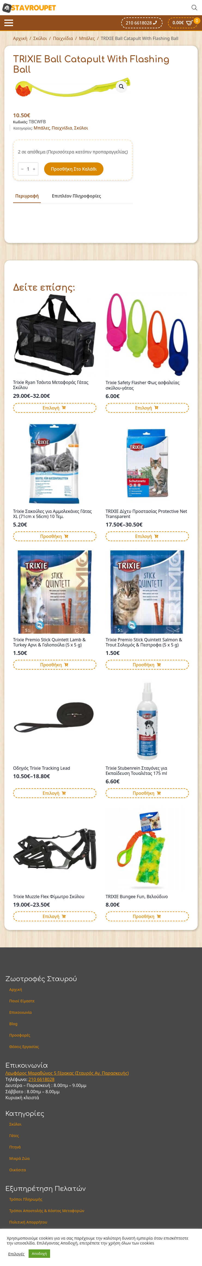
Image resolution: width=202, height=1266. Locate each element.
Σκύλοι (40, 38)
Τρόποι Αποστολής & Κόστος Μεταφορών (46, 1210)
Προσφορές (19, 1035)
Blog (13, 1023)
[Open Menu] (8, 23)
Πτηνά (15, 1147)
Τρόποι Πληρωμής (25, 1199)
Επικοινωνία (20, 1012)
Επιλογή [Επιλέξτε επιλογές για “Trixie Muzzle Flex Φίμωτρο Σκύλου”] (51, 916)
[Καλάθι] (183, 22)
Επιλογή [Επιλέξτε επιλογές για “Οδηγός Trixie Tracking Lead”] (51, 793)
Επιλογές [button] (16, 1253)
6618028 (45, 1079)
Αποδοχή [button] (39, 1253)
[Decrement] (22, 169)
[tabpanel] (73, 215)
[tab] (27, 196)
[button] (121, 86)
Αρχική (20, 38)
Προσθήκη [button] (51, 536)
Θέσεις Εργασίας (24, 1046)
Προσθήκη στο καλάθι (74, 169)
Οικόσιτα (17, 1169)
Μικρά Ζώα (19, 1158)
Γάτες (14, 1135)
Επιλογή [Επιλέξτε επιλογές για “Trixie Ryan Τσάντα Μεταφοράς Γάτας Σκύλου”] (51, 408)
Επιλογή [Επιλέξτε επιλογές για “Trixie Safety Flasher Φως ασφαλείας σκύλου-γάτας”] (143, 408)
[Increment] (34, 169)
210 (33, 1079)
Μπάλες (87, 38)
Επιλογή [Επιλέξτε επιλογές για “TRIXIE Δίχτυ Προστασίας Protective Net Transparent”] (143, 536)
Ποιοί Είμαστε (22, 1000)
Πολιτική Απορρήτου (28, 1222)
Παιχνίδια (63, 38)
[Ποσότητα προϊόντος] (28, 168)
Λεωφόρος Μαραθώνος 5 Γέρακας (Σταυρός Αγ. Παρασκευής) (67, 1073)
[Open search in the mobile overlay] (194, 7)
